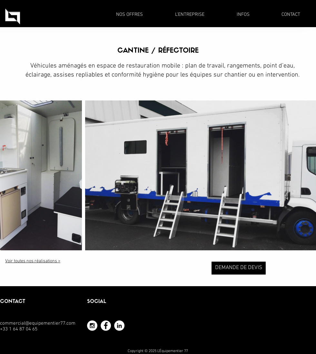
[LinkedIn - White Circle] (119, 325)
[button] (129, 14)
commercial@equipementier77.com (37, 323)
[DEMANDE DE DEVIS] (239, 268)
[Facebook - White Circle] (106, 325)
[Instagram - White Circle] (92, 325)
